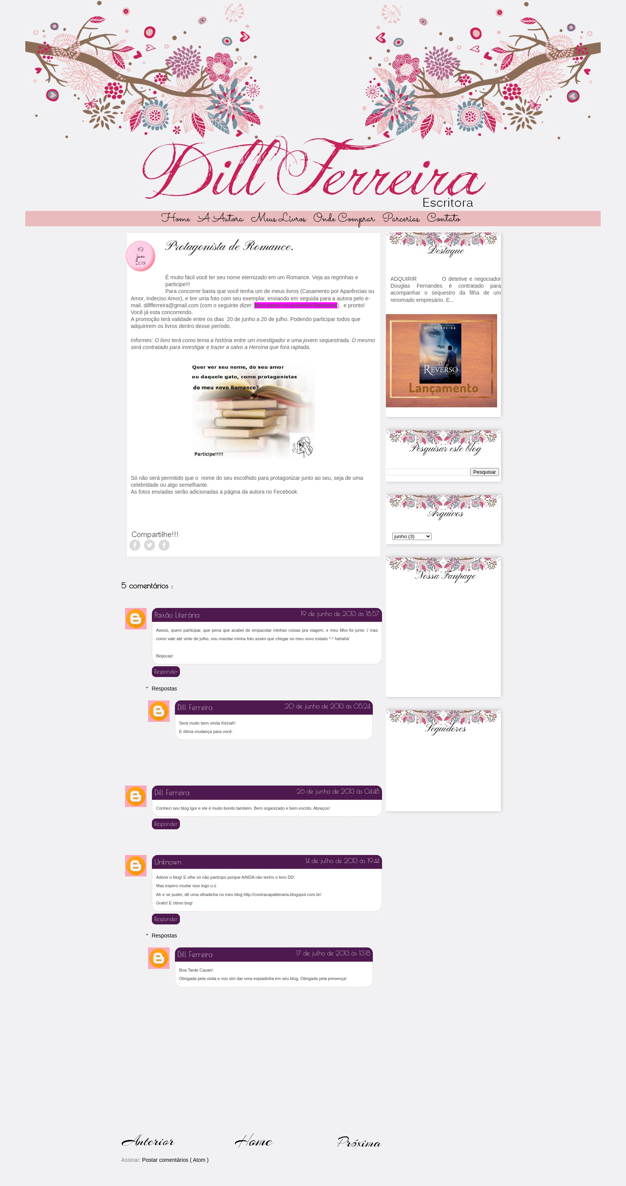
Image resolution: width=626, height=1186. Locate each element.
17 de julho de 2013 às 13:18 (333, 953)
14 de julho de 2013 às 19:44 (342, 861)
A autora (220, 219)
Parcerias (400, 219)
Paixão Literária (177, 615)
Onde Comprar (343, 219)
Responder (166, 672)
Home (175, 219)
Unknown (168, 862)
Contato (443, 219)
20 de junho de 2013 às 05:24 (327, 706)
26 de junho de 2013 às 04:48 (338, 791)
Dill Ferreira (195, 707)
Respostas (164, 688)
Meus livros (278, 219)
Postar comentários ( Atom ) (175, 1160)
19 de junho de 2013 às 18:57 (340, 614)
